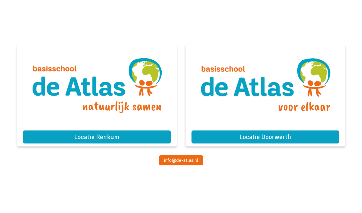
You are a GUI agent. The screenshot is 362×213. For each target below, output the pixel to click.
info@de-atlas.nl (181, 160)
